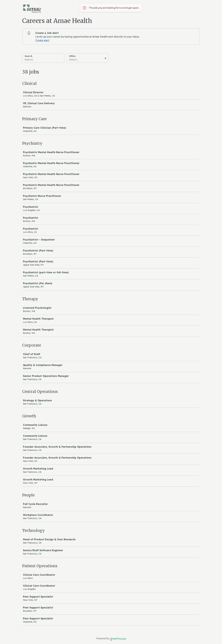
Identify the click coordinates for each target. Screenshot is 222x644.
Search (28, 56)
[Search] (43, 60)
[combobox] (69, 59)
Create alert (42, 40)
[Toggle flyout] (105, 58)
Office (72, 56)
